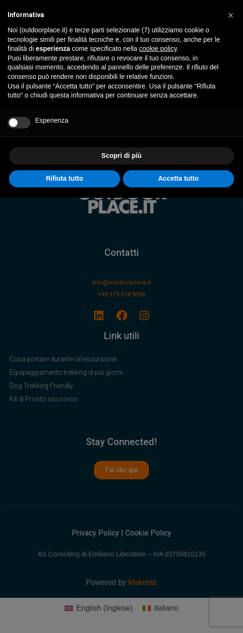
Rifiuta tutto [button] (65, 178)
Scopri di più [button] (122, 155)
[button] (230, 15)
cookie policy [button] (158, 48)
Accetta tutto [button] (178, 178)
